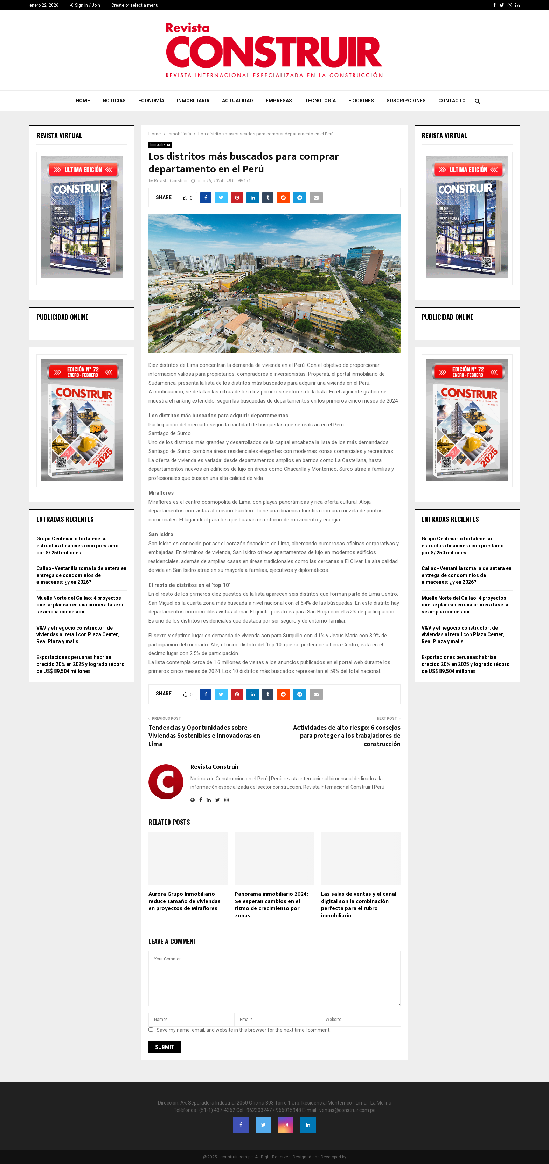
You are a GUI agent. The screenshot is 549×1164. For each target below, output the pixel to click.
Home (83, 101)
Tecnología (320, 101)
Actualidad (237, 101)
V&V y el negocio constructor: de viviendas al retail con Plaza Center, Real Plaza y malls (77, 634)
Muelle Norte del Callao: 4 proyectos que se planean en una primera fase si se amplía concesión (79, 605)
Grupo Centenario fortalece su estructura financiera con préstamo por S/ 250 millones (77, 545)
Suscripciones (406, 101)
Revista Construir (171, 180)
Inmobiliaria (193, 101)
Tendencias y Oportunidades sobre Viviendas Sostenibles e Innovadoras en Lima (204, 736)
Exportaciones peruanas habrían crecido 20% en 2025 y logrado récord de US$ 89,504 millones (80, 664)
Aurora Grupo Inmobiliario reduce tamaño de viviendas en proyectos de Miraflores (184, 901)
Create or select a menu (134, 5)
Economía (151, 101)
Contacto (452, 101)
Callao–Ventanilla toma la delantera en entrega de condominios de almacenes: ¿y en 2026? (81, 575)
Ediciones (361, 101)
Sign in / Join (85, 5)
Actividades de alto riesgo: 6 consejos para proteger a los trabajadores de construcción (347, 736)
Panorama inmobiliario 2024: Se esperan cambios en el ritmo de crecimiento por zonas (271, 905)
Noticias (114, 101)
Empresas (279, 101)
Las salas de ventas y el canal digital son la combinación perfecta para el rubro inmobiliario (358, 905)
